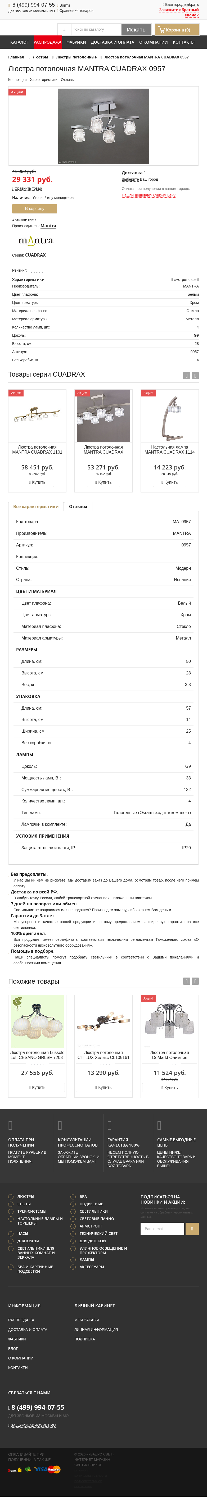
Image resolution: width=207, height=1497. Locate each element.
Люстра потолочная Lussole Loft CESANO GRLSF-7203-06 (37, 1055)
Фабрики (76, 42)
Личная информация (96, 1330)
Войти (63, 5)
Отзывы (68, 79)
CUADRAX (35, 255)
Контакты (184, 42)
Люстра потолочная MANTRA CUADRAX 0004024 (103, 450)
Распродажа (47, 42)
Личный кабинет (94, 1306)
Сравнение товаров (75, 10)
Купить (37, 482)
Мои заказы (86, 1320)
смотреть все (185, 279)
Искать (136, 29)
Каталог (19, 42)
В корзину (34, 208)
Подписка (84, 1339)
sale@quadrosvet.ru (33, 1425)
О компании (153, 42)
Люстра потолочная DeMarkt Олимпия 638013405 (169, 1055)
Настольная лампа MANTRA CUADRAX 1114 (170, 449)
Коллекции (17, 79)
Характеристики (43, 79)
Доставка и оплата (112, 42)
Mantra (48, 226)
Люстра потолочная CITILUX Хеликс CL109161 (104, 1055)
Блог (13, 1349)
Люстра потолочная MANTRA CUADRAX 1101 (37, 449)
